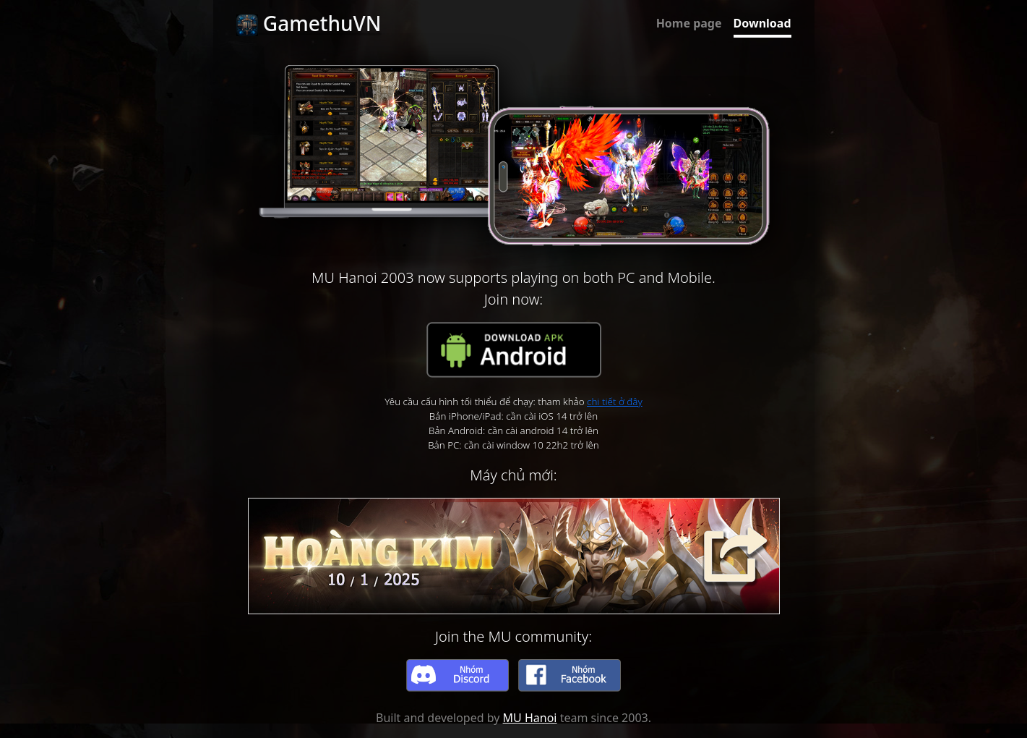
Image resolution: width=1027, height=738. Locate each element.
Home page (689, 23)
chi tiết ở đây (615, 401)
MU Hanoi (530, 718)
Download (762, 23)
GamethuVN (309, 23)
